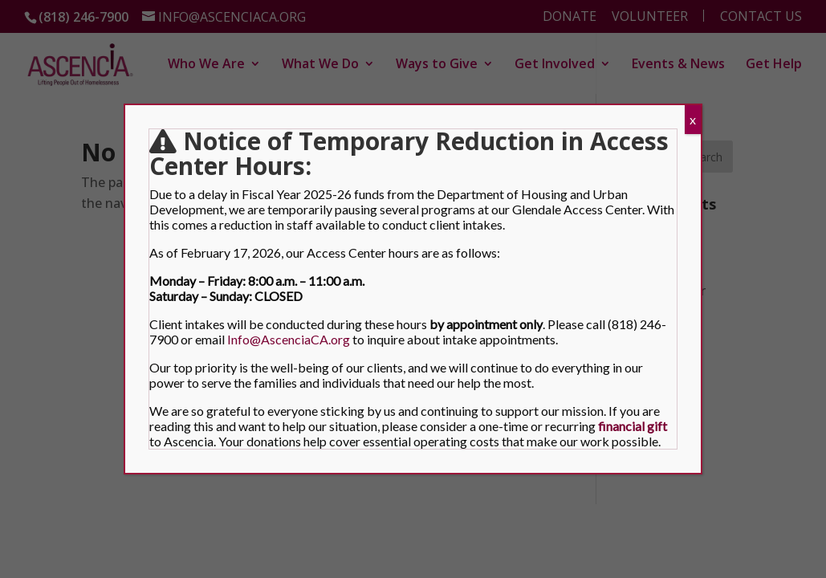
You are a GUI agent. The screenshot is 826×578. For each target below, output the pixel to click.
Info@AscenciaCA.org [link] (288, 339)
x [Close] (693, 119)
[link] (632, 426)
